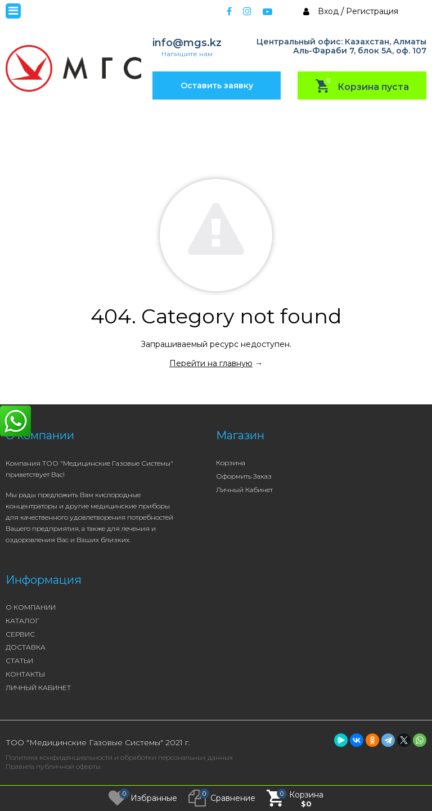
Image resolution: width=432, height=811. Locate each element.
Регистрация (372, 11)
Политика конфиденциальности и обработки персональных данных (119, 757)
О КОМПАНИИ (31, 607)
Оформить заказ (244, 476)
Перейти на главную (211, 363)
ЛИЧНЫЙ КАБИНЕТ (38, 687)
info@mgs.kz (187, 43)
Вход (328, 11)
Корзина (230, 462)
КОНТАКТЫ (25, 674)
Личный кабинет (244, 489)
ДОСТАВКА (26, 647)
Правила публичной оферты (53, 766)
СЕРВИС (20, 634)
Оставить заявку (217, 85)
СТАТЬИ (19, 660)
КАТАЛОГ (22, 620)
